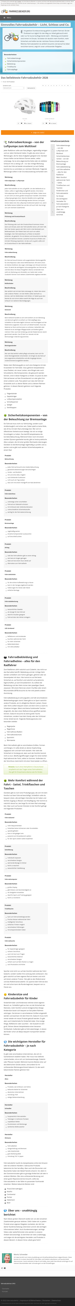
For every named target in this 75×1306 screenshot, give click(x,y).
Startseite (5, 1289)
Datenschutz (56, 1300)
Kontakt (5, 1291)
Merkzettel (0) (31, 88)
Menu (7, 18)
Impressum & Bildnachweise (30, 1300)
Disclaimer (46, 1300)
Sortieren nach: (7, 85)
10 (67, 85)
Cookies (19, 1)
